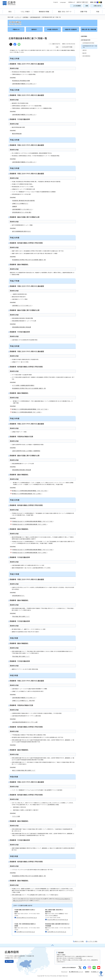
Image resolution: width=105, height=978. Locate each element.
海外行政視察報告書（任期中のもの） (21, 231)
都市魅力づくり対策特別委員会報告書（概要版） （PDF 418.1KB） (30, 490)
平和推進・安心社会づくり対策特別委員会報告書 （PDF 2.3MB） (30, 524)
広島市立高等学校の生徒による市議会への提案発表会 (26, 450)
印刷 (57, 47)
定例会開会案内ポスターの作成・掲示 (21, 212)
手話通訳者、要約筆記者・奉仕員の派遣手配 (23, 200)
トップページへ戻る (92, 941)
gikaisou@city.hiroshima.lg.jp (27, 917)
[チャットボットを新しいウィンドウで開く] (100, 976)
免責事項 (87, 971)
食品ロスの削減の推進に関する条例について (23, 770)
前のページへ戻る (79, 941)
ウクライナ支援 (16, 816)
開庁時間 (61, 952)
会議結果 (14, 206)
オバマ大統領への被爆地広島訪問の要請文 (23, 385)
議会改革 (84, 53)
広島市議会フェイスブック (22, 305)
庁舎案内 (10, 961)
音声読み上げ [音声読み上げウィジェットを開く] (71, 2)
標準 (83, 2)
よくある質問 (77, 5)
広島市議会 (25, 17)
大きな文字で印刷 (67, 47)
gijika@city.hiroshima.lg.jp (26, 931)
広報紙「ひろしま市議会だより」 (20, 203)
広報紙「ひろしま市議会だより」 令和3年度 (23, 700)
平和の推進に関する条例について (21, 616)
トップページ (18, 17)
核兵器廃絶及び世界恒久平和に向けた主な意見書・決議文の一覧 (29, 259)
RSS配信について (95, 971)
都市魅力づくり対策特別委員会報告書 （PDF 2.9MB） (27, 493)
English (55, 2)
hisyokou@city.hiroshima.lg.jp (57, 919)
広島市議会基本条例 (35, 17)
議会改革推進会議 (17, 133)
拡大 (86, 2)
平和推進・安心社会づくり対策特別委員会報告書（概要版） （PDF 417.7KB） (33, 521)
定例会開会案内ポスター (18, 595)
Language (63, 2)
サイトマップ (64, 971)
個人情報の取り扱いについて (76, 971)
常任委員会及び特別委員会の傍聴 (21, 80)
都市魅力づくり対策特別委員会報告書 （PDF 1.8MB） (27, 412)
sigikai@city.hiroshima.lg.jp (56, 931)
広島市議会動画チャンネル (22, 209)
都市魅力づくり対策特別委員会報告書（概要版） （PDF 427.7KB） (30, 409)
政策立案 (84, 50)
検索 (87, 5)
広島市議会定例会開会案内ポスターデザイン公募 (24, 722)
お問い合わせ (97, 5)
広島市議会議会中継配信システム (24, 83)
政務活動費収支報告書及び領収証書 (21, 327)
